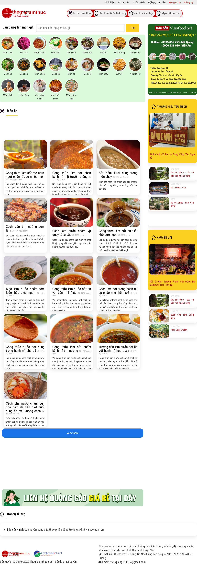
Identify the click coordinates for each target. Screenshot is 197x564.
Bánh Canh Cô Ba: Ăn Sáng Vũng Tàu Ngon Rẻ (172, 156)
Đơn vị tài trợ (16, 514)
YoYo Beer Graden (179, 330)
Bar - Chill (153, 276)
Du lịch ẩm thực (82, 13)
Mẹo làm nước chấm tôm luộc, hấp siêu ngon (25, 291)
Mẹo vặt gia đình (171, 13)
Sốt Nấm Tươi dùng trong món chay (118, 175)
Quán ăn (152, 149)
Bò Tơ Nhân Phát (178, 187)
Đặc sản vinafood (17, 529)
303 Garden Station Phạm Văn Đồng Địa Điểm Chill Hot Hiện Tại (172, 283)
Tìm (132, 27)
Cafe (173, 199)
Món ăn (12, 111)
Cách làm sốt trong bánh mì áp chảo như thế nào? (118, 291)
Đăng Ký (188, 2)
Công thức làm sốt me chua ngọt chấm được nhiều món (25, 175)
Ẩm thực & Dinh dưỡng (112, 13)
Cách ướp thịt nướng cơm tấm (25, 228)
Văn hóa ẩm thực (144, 13)
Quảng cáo (124, 2)
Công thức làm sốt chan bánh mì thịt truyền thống (71, 175)
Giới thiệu (110, 2)
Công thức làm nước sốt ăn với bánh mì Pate (71, 291)
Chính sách (139, 2)
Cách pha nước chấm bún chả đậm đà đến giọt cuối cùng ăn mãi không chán (25, 407)
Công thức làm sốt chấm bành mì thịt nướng (71, 349)
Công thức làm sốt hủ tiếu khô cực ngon (118, 233)
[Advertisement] (72, 462)
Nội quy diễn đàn (157, 2)
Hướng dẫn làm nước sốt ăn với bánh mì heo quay (118, 349)
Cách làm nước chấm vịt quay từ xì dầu (71, 233)
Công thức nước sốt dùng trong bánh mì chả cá (25, 349)
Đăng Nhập (175, 2)
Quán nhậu (176, 184)
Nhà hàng (175, 168)
